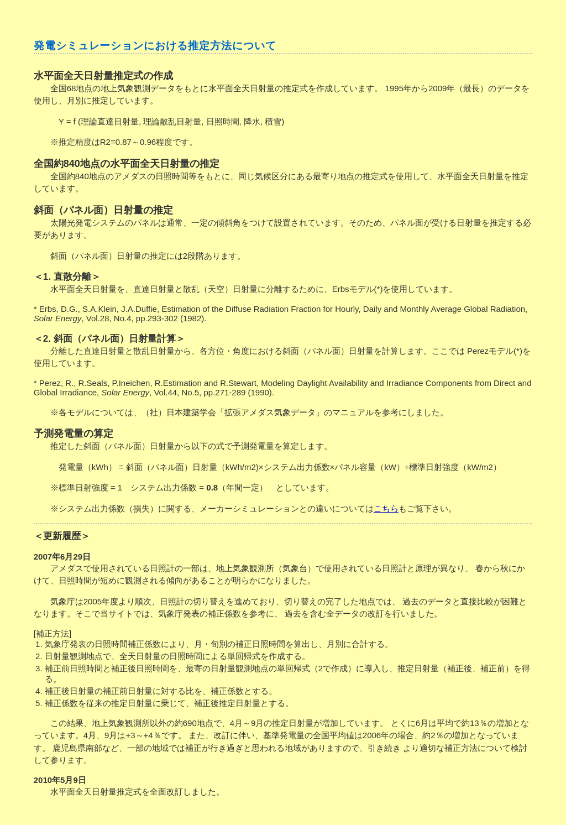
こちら (386, 508)
